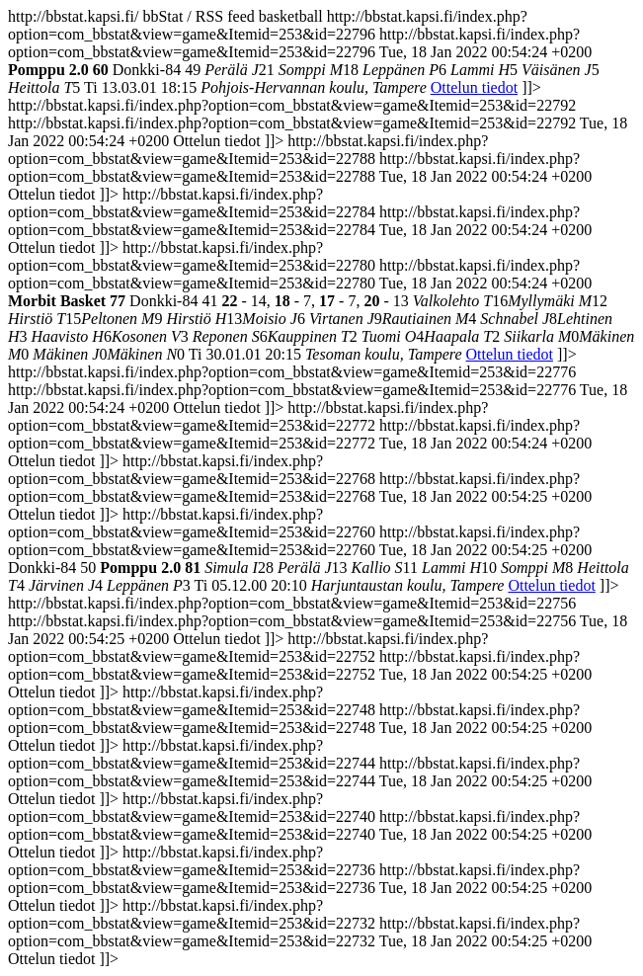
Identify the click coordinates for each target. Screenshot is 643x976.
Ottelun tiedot (474, 87)
